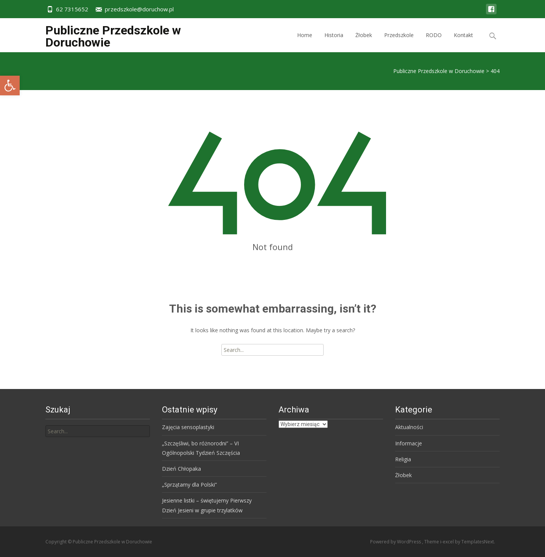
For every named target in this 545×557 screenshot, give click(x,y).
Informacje (408, 443)
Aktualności (409, 427)
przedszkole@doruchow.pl (139, 9)
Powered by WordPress (396, 541)
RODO (434, 41)
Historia (333, 41)
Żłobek (363, 41)
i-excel (447, 541)
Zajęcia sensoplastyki (188, 427)
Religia (403, 459)
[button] (10, 85)
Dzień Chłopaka (181, 468)
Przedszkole (399, 41)
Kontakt (463, 41)
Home (304, 41)
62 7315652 (72, 9)
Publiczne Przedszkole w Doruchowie (438, 71)
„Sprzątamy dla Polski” (189, 484)
